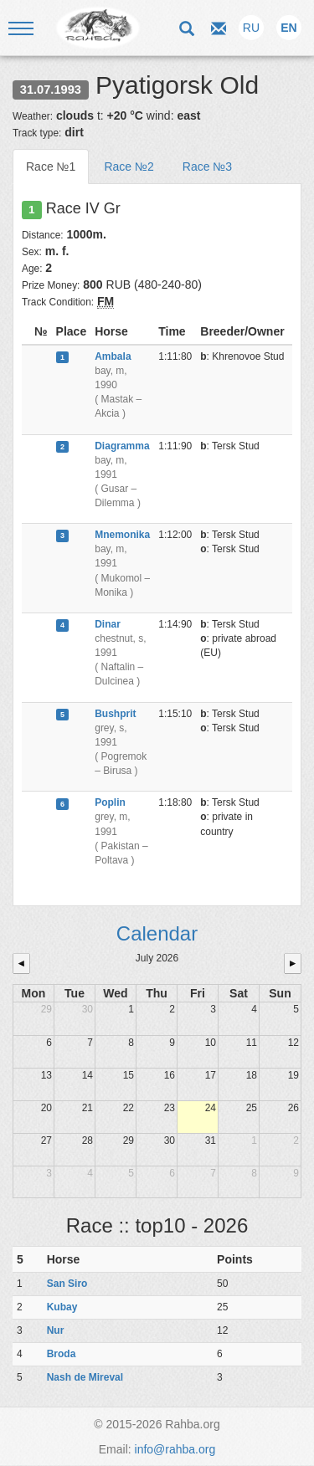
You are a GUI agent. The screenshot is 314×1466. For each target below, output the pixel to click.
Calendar (157, 933)
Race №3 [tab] (207, 166)
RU (251, 27)
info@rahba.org (175, 1449)
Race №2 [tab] (128, 166)
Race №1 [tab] (50, 166)
